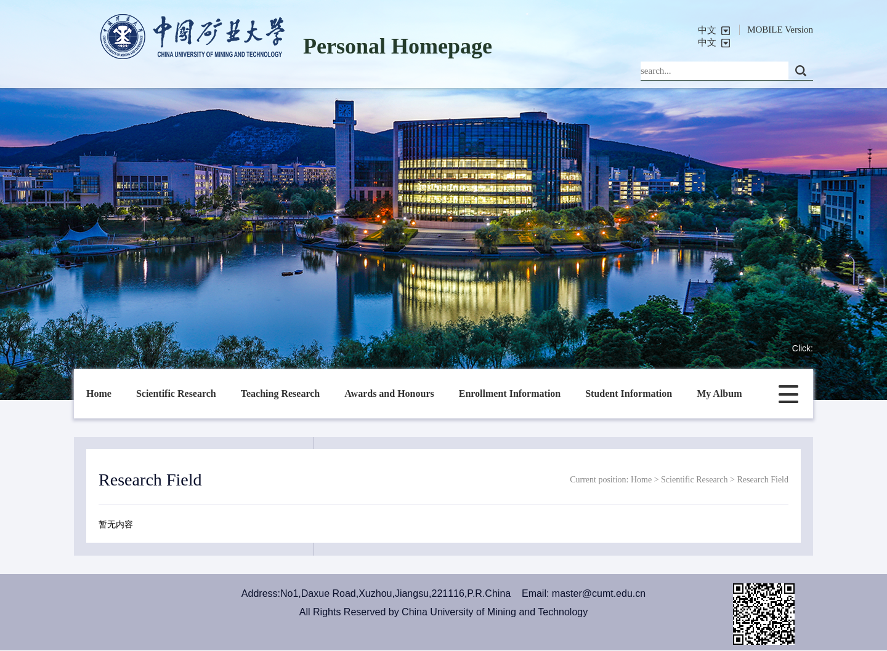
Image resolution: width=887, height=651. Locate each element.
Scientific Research (176, 393)
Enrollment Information (510, 393)
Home (98, 393)
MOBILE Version (780, 29)
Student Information (628, 393)
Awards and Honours (389, 393)
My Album (719, 393)
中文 (707, 30)
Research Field (762, 479)
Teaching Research (280, 393)
